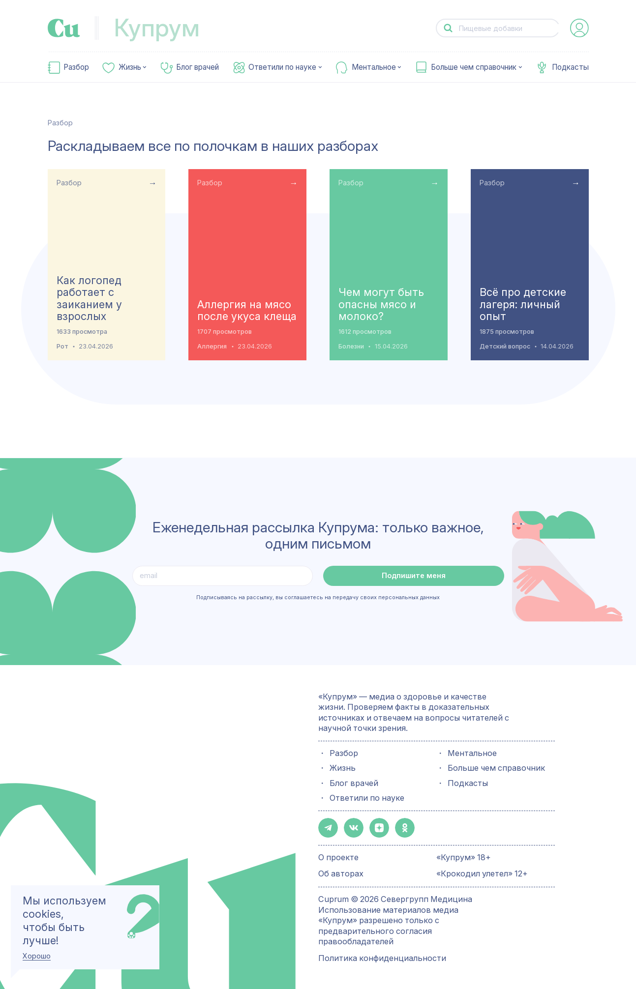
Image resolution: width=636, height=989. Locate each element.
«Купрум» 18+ (463, 855)
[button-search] (447, 28)
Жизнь (130, 67)
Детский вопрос (505, 346)
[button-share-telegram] (327, 827)
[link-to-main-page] (64, 28)
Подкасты (570, 67)
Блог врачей (197, 67)
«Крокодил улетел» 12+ (482, 871)
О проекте (338, 855)
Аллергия (212, 346)
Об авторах (340, 871)
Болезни (351, 346)
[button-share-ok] (398, 827)
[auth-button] (579, 28)
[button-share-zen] (374, 827)
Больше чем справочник (473, 67)
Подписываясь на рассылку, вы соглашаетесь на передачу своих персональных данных (318, 597)
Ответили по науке (282, 67)
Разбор (76, 67)
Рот (62, 346)
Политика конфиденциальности (382, 956)
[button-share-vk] (351, 827)
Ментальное (374, 67)
